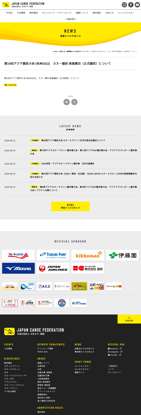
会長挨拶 (41, 357)
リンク (111, 360)
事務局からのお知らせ (84, 343)
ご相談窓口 (113, 357)
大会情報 (8, 339)
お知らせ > (63, 51)
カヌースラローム (12, 360)
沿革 (39, 360)
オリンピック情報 (45, 339)
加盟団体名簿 (43, 366)
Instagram (115, 343)
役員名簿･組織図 (44, 363)
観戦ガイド (79, 363)
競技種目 (8, 354)
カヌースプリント (12, 357)
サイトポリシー (115, 363)
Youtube (114, 346)
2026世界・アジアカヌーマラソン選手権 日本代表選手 (67, 163)
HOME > (56, 51)
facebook (115, 339)
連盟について (43, 354)
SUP (6, 363)
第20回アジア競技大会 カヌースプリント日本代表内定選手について (73, 140)
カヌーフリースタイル (14, 376)
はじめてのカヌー (82, 360)
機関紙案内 (42, 385)
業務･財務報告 (43, 373)
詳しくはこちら (10, 85)
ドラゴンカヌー (11, 373)
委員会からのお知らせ (84, 339)
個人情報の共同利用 (46, 392)
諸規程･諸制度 (43, 376)
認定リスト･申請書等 (46, 379)
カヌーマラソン (11, 379)
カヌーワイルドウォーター (16, 366)
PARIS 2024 (42, 343)
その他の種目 (10, 382)
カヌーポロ (9, 370)
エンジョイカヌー (82, 357)
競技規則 (41, 403)
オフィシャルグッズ (46, 382)
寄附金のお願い (44, 389)
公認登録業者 (43, 370)
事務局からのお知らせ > (75, 51)
